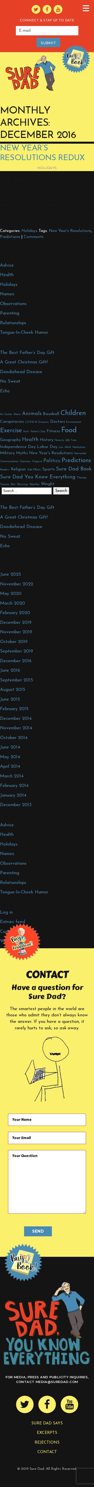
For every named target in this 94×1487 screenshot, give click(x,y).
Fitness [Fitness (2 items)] (53, 431)
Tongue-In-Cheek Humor (24, 332)
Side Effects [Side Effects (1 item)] (34, 469)
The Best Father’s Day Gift (27, 352)
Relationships (13, 323)
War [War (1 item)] (13, 484)
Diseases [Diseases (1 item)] (43, 422)
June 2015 (10, 699)
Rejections (47, 1443)
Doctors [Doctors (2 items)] (57, 422)
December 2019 (16, 622)
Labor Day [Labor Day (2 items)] (47, 447)
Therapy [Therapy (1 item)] (81, 477)
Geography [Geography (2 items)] (10, 440)
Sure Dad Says (47, 1423)
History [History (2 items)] (46, 440)
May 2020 (11, 593)
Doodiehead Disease (21, 372)
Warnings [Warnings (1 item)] (22, 484)
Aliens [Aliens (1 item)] (17, 414)
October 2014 (14, 738)
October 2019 (14, 641)
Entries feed (12, 922)
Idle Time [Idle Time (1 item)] (70, 440)
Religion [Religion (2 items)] (18, 469)
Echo (5, 391)
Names (7, 294)
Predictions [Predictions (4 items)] (76, 461)
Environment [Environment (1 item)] (73, 422)
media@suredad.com (57, 1382)
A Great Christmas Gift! (24, 362)
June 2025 (10, 574)
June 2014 (10, 747)
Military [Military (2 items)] (7, 453)
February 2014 (14, 785)
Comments (34, 237)
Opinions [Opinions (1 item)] (25, 461)
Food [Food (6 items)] (69, 430)
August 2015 (12, 689)
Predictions (10, 237)
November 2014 (16, 728)
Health (7, 275)
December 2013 (16, 805)
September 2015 (16, 680)
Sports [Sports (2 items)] (48, 469)
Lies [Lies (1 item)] (61, 447)
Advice (7, 265)
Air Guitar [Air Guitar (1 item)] (6, 414)
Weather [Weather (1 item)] (35, 484)
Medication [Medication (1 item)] (78, 447)
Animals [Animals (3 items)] (32, 413)
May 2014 (10, 757)
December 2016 (16, 661)
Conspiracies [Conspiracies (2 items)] (12, 422)
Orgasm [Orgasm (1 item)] (37, 461)
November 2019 (16, 632)
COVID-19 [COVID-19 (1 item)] (31, 422)
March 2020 (12, 603)
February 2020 (15, 613)
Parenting (9, 313)
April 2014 (10, 766)
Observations (13, 304)
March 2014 (12, 776)
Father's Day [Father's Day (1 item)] (38, 431)
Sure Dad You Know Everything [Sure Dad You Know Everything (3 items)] (37, 477)
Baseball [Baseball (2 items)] (51, 414)
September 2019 (16, 651)
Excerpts (47, 1433)
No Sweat (10, 381)
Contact (47, 1452)
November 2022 (16, 584)
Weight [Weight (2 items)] (47, 484)
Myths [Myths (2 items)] (22, 453)
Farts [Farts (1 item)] (26, 431)
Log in (6, 912)
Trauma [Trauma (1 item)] (4, 484)
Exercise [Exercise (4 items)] (11, 431)
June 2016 (10, 670)
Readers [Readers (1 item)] (5, 469)
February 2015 (14, 709)
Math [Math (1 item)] (68, 447)
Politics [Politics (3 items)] (51, 460)
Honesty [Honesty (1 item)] (59, 440)
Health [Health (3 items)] (30, 439)
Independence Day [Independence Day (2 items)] (18, 447)
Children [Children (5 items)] (73, 413)
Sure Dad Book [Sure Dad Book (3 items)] (74, 469)
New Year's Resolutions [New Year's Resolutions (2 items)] (51, 453)
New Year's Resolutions (70, 231)
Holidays (47, 168)
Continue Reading (24, 221)
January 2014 (13, 795)
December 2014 (16, 718)
